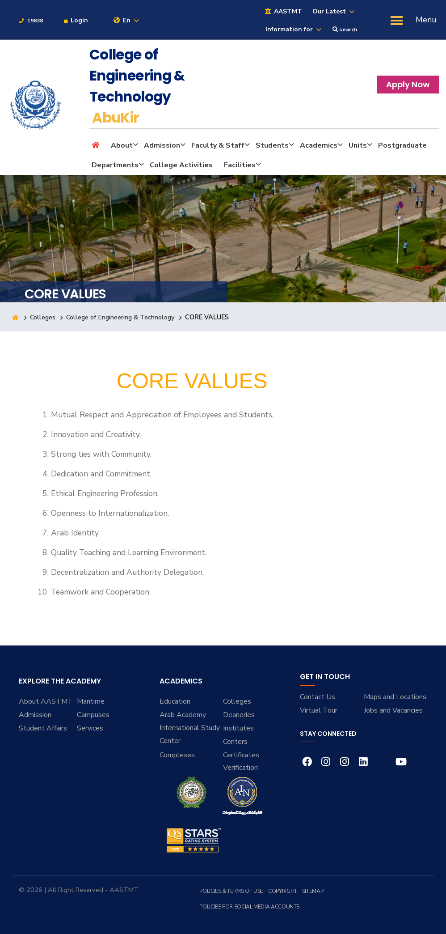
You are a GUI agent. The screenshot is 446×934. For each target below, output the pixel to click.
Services (90, 728)
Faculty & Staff (217, 145)
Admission (162, 145)
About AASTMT (46, 701)
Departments (115, 165)
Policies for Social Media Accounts (249, 906)
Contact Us (317, 697)
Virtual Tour (318, 710)
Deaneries (239, 715)
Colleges (43, 317)
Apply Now (408, 84)
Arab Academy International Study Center (190, 728)
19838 (30, 20)
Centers (235, 742)
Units (358, 145)
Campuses (93, 715)
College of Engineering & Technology (121, 317)
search (344, 29)
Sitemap (312, 891)
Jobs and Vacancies (393, 710)
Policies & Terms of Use (231, 891)
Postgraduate (402, 145)
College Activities (181, 165)
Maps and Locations (395, 697)
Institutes (238, 728)
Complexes (177, 755)
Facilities (240, 165)
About (122, 145)
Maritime (91, 701)
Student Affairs (43, 728)
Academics (318, 145)
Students (272, 145)
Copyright (282, 891)
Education (175, 701)
